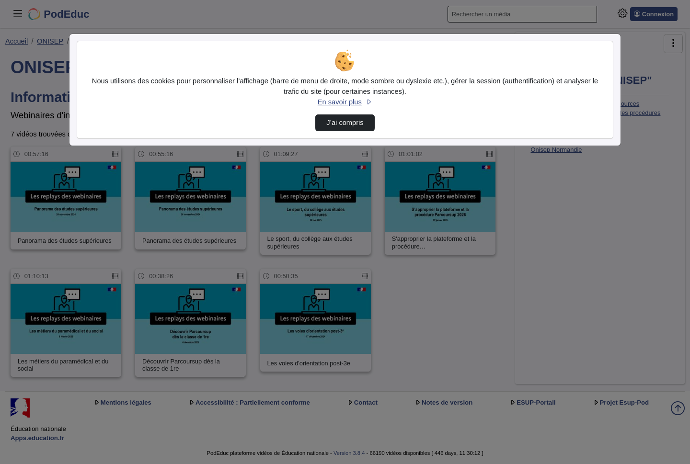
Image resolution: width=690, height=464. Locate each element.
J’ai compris (344, 122)
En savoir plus (345, 102)
